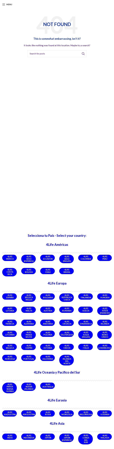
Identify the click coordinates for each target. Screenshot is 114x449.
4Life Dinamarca (86, 322)
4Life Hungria (105, 296)
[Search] (57, 53)
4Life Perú (104, 257)
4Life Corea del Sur (86, 439)
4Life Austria (48, 309)
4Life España (10, 296)
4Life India (10, 436)
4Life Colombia (86, 257)
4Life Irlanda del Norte (67, 360)
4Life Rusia (48, 413)
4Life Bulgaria (48, 296)
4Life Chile (48, 271)
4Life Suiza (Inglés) (86, 334)
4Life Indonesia (28, 436)
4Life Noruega (10, 357)
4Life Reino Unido (105, 334)
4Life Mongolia (66, 413)
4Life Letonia (10, 309)
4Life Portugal (28, 357)
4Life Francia (10, 322)
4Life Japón (48, 436)
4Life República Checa (67, 297)
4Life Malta (29, 309)
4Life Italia (86, 346)
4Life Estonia (48, 346)
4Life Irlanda (105, 322)
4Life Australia (47, 385)
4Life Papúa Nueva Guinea (10, 388)
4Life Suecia (85, 309)
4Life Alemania (29, 322)
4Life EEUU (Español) (29, 258)
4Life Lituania (10, 333)
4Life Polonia (47, 333)
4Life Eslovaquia (67, 333)
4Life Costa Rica (10, 272)
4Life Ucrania (104, 413)
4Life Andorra (48, 322)
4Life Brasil (67, 271)
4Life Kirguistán (29, 413)
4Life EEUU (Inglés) (67, 258)
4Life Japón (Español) (67, 437)
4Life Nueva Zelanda (28, 386)
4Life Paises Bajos (29, 334)
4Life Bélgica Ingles (29, 297)
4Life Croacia (66, 322)
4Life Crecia (66, 346)
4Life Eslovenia (48, 357)
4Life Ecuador (48, 257)
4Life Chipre (28, 346)
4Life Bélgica (10, 346)
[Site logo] (56, 4)
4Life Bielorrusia (86, 413)
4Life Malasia (105, 436)
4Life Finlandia (86, 296)
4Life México (10, 257)
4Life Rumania (67, 309)
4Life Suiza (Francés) (105, 310)
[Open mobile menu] (7, 4)
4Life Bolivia (29, 271)
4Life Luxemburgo (105, 346)
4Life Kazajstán (10, 413)
